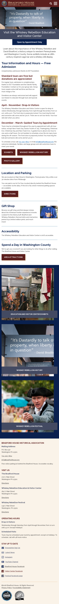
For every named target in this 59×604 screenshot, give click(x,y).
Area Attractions (13, 257)
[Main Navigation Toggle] (55, 3)
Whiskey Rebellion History (34, 152)
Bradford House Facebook (13, 566)
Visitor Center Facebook (12, 571)
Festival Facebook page (12, 576)
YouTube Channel (10, 562)
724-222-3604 (24, 142)
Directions (10, 194)
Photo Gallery (12, 161)
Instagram (7, 557)
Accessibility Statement (21, 588)
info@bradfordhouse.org (45, 142)
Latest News (8, 552)
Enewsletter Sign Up (11, 548)
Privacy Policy (7, 588)
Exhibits (8, 152)
